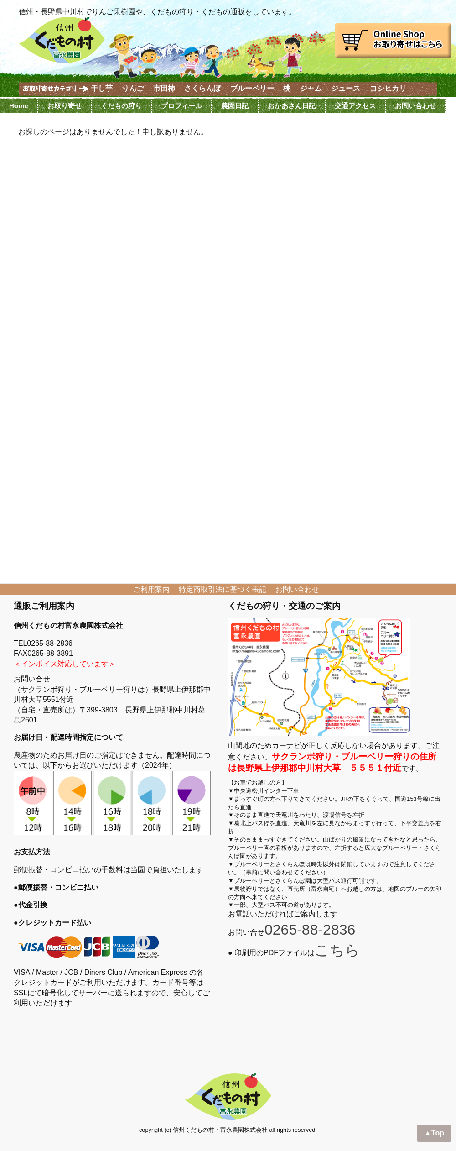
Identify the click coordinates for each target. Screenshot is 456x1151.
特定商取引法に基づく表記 (222, 589)
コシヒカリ (388, 88)
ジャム (311, 88)
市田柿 (164, 88)
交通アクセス (355, 106)
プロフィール (181, 106)
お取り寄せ (64, 106)
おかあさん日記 (292, 106)
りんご (133, 88)
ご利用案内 (151, 589)
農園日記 (235, 106)
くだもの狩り (121, 106)
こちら (337, 950)
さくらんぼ (202, 88)
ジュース (345, 88)
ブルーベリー (252, 88)
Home (18, 106)
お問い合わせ (415, 106)
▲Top (434, 1133)
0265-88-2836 (309, 929)
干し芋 (102, 88)
